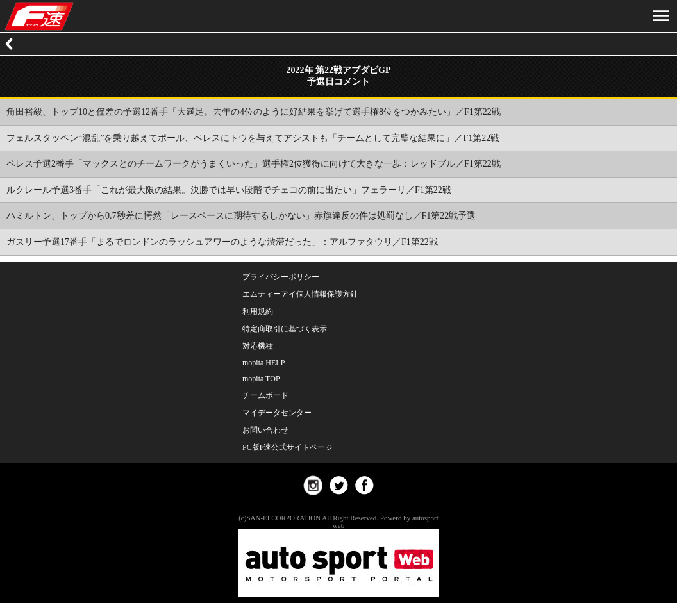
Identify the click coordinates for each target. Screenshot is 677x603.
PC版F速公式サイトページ (287, 447)
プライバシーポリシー (280, 276)
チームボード (265, 395)
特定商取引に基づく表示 (284, 328)
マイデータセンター (277, 412)
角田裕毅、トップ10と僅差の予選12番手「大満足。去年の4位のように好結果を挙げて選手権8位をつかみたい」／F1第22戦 (253, 112)
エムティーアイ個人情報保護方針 (300, 294)
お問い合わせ (265, 429)
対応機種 (257, 346)
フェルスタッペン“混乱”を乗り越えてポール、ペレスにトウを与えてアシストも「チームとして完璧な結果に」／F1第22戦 (252, 138)
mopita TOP (261, 378)
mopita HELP (263, 362)
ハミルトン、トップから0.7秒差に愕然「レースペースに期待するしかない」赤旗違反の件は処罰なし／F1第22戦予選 (241, 215)
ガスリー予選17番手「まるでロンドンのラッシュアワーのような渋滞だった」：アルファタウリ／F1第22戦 (222, 242)
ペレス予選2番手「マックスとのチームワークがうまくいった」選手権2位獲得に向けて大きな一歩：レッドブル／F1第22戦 (253, 164)
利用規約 (257, 311)
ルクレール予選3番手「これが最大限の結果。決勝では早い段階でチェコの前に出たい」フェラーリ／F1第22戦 (228, 190)
